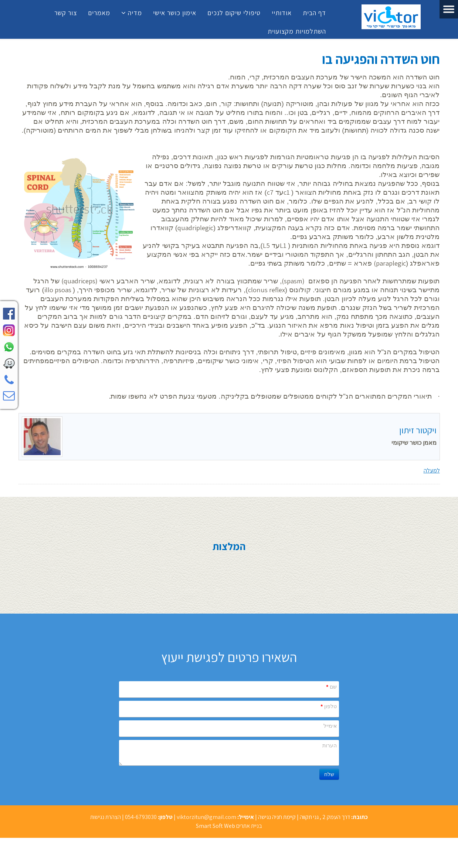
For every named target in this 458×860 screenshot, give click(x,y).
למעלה (432, 470)
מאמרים (99, 12)
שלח (329, 774)
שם (331, 687)
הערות (329, 745)
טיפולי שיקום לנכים (234, 12)
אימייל (330, 726)
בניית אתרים (249, 826)
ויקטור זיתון (418, 430)
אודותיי (282, 12)
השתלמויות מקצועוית (297, 31)
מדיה (135, 12)
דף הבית (314, 12)
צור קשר (65, 12)
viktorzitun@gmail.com (206, 817)
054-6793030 (141, 817)
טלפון (328, 706)
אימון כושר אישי (174, 12)
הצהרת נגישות (105, 817)
